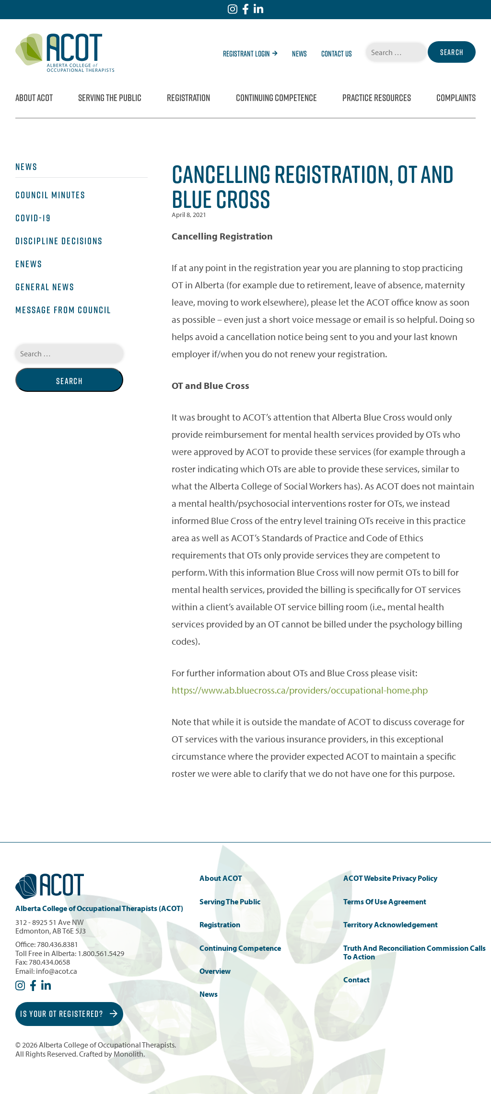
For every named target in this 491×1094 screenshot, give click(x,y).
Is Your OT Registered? (69, 1014)
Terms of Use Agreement (384, 901)
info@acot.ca (56, 971)
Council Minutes (50, 195)
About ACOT (34, 97)
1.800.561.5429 (101, 953)
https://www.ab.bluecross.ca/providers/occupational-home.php (300, 690)
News (299, 53)
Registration (188, 97)
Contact (356, 979)
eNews (28, 264)
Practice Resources (376, 97)
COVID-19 (33, 218)
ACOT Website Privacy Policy (390, 878)
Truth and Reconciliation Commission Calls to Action (414, 952)
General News (44, 287)
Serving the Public (109, 97)
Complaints (456, 97)
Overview (215, 971)
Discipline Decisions (59, 241)
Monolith (128, 1054)
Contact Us (336, 53)
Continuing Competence (276, 97)
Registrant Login (250, 53)
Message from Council (63, 310)
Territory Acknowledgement (390, 924)
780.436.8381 (57, 944)
